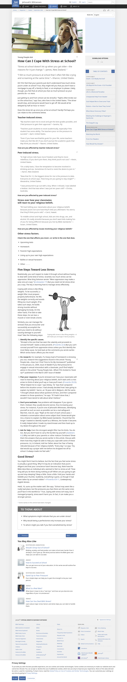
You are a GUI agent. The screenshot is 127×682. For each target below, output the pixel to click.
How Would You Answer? (94, 144)
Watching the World (93, 134)
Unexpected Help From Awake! (96, 97)
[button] (39, 6)
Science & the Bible (20, 652)
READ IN (90, 15)
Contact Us (60, 638)
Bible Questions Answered (22, 628)
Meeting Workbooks (41, 644)
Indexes (38, 649)
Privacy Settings (31, 673)
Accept (15, 678)
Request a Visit (61, 635)
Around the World (62, 657)
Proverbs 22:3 (59, 345)
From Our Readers (92, 139)
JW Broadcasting (41, 655)
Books (38, 630)
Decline (22, 678)
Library (15, 10)
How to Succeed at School (36, 562)
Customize (31, 678)
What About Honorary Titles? (96, 111)
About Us (59, 629)
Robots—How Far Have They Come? (98, 106)
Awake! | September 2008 (35, 10)
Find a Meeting (100, 628)
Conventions (60, 649)
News (58, 624)
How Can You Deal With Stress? (38, 601)
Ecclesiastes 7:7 (41, 282)
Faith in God (18, 649)
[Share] (108, 10)
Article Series (39, 638)
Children (17, 647)
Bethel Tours (60, 641)
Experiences (60, 654)
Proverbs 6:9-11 (52, 479)
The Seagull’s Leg (92, 123)
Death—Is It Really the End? (100, 78)
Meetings (59, 643)
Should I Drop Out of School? (37, 547)
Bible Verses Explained (21, 630)
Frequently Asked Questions (64, 633)
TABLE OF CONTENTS (100, 71)
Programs (39, 647)
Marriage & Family (20, 641)
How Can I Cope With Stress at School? (100, 128)
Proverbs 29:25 (70, 382)
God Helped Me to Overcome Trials (98, 101)
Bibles (37, 628)
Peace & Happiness (20, 638)
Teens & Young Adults (21, 644)
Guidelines (39, 652)
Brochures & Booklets (42, 633)
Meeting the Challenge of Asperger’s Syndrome (98, 117)
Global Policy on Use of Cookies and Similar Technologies (69, 671)
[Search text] (99, 2)
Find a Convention (84, 631)
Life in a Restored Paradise (100, 91)
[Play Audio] (104, 10)
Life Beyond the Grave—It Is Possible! (100, 84)
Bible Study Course (20, 633)
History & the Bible (20, 655)
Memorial (59, 646)
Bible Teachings (19, 624)
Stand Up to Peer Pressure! (37, 575)
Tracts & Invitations (41, 636)
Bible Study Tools (20, 636)
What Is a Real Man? (34, 588)
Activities (59, 651)
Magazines (22, 10)
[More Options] (112, 10)
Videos (38, 657)
